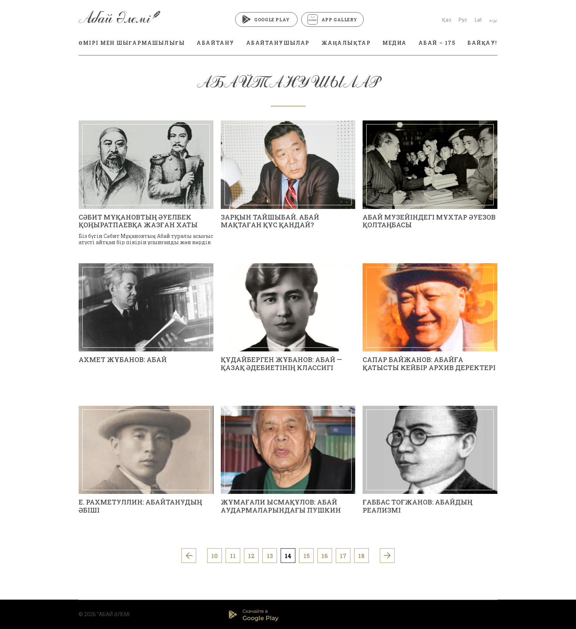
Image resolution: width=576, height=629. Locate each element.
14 (288, 556)
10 (214, 556)
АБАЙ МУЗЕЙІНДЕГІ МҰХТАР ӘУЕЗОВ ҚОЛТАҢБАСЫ (429, 221)
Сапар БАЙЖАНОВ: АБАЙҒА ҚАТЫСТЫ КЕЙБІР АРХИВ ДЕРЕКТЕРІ (429, 363)
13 (270, 556)
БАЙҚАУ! (482, 42)
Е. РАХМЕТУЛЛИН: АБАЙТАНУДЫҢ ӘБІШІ (140, 506)
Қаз (446, 20)
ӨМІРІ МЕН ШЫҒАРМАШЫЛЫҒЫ (132, 42)
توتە (493, 20)
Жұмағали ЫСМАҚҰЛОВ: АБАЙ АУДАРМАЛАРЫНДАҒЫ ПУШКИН (281, 506)
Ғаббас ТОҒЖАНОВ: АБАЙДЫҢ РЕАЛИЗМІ (417, 506)
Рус (462, 20)
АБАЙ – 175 (437, 42)
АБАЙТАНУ (215, 42)
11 (233, 556)
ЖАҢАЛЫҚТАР (346, 42)
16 (324, 556)
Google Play (266, 19)
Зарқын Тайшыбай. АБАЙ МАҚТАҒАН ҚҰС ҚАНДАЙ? (270, 221)
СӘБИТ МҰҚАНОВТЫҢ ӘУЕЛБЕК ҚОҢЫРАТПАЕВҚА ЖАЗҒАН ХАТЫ (138, 221)
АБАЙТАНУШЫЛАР (278, 42)
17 (343, 556)
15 (306, 556)
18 (361, 556)
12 (251, 556)
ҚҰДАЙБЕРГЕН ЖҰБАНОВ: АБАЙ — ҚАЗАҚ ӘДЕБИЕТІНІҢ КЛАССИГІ (281, 363)
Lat (478, 20)
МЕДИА (394, 42)
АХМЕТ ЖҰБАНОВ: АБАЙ (123, 359)
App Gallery (332, 19)
